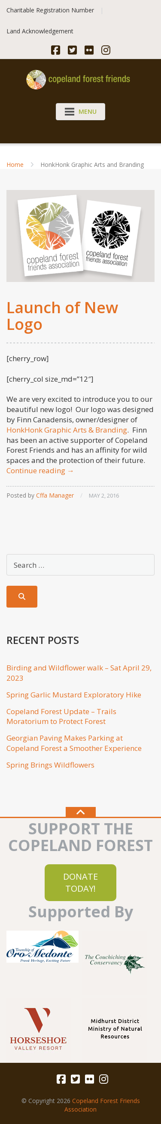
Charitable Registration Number (50, 10)
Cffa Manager (55, 495)
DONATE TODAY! (80, 882)
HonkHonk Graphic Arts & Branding (66, 430)
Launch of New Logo (62, 316)
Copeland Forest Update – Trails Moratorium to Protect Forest (61, 716)
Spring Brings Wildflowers (50, 765)
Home (15, 164)
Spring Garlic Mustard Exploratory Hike (73, 695)
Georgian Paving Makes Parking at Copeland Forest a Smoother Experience (74, 743)
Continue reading (40, 470)
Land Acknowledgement (39, 31)
